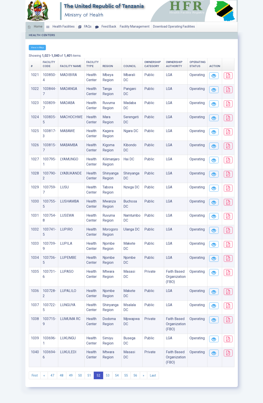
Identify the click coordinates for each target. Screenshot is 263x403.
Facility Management (134, 26)
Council (129, 66)
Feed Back (105, 27)
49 (71, 375)
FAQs (84, 27)
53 (107, 375)
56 (135, 375)
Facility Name (70, 66)
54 (117, 375)
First (35, 375)
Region (108, 66)
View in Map (37, 47)
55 (126, 375)
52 (98, 375)
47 (52, 375)
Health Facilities (60, 27)
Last (153, 375)
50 (80, 375)
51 (89, 375)
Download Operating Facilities (174, 26)
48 (61, 375)
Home (34, 27)
